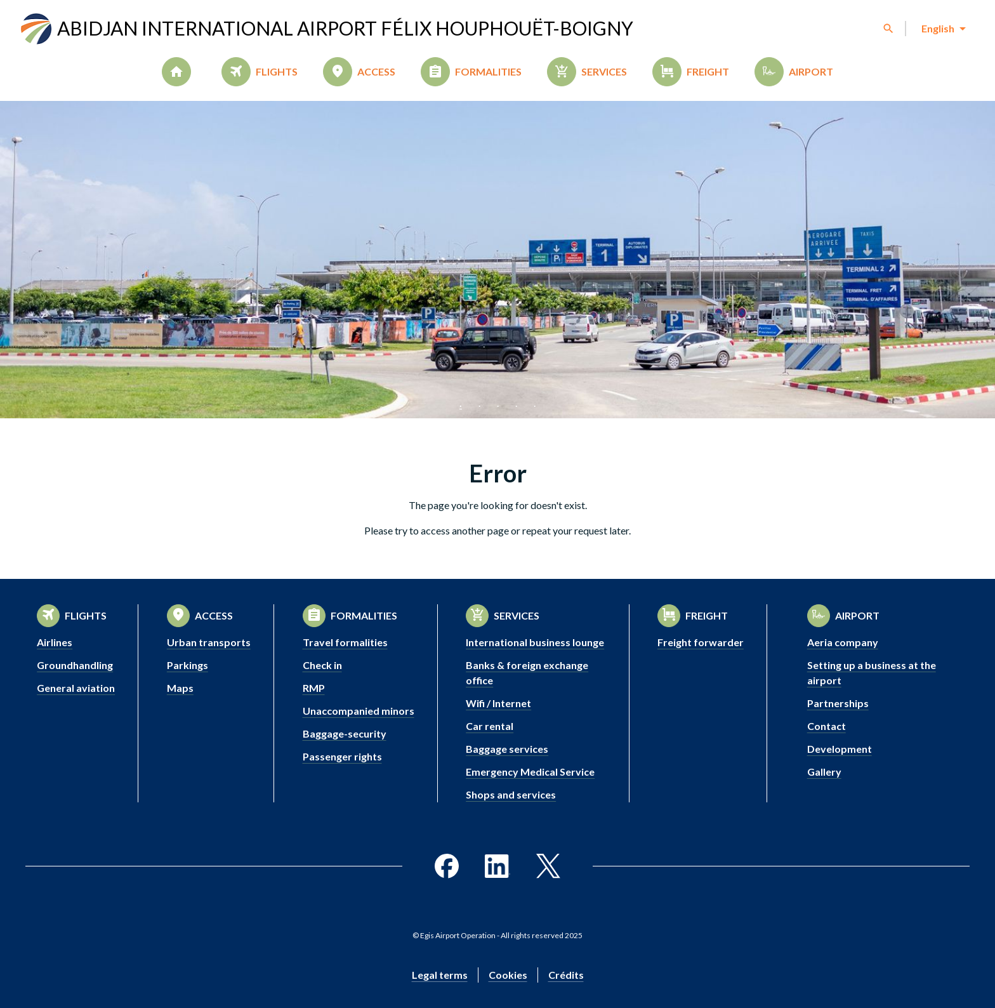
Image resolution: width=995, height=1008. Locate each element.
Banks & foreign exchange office (527, 672)
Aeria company (842, 642)
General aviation (76, 688)
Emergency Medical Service (530, 772)
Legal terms (440, 975)
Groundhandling (75, 665)
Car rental (489, 726)
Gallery (824, 772)
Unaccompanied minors (358, 711)
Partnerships (838, 703)
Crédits (566, 975)
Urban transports (209, 642)
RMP (314, 688)
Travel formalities (345, 642)
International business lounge (535, 642)
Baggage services (507, 749)
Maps (180, 688)
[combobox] (943, 29)
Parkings (187, 665)
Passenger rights (342, 756)
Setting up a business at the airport (871, 672)
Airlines (54, 642)
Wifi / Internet (498, 703)
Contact (826, 726)
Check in (322, 665)
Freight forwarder (700, 642)
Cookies (508, 975)
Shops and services (511, 794)
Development (839, 749)
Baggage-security (344, 733)
